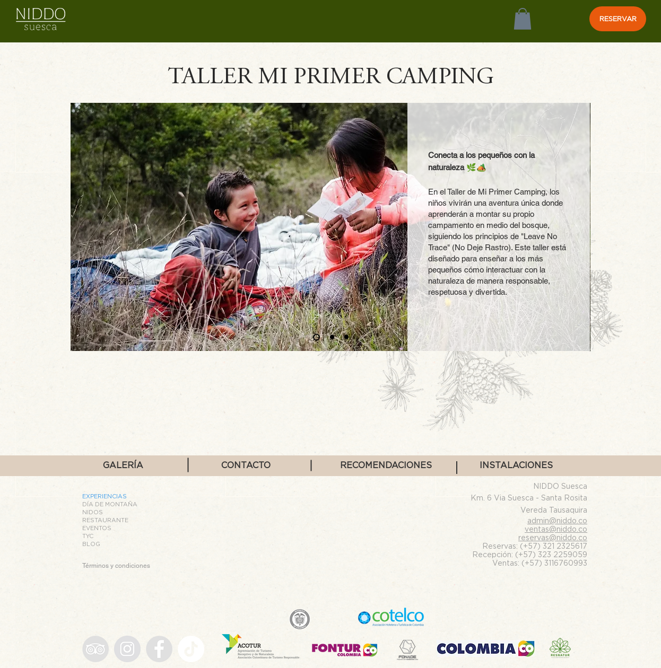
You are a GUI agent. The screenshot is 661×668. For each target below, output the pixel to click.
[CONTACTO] (245, 465)
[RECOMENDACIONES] (386, 465)
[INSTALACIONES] (516, 465)
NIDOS (92, 512)
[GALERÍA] (123, 465)
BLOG (91, 544)
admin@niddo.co (557, 520)
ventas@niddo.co (556, 529)
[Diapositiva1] (316, 336)
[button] (523, 19)
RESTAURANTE (105, 520)
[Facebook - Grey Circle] (159, 649)
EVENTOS (96, 528)
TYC (87, 536)
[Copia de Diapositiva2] (346, 337)
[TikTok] (191, 649)
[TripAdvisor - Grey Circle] (95, 649)
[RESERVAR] (617, 18)
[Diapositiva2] (332, 337)
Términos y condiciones (116, 565)
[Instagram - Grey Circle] (127, 649)
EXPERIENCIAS (104, 496)
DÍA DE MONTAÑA (109, 504)
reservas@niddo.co (552, 537)
